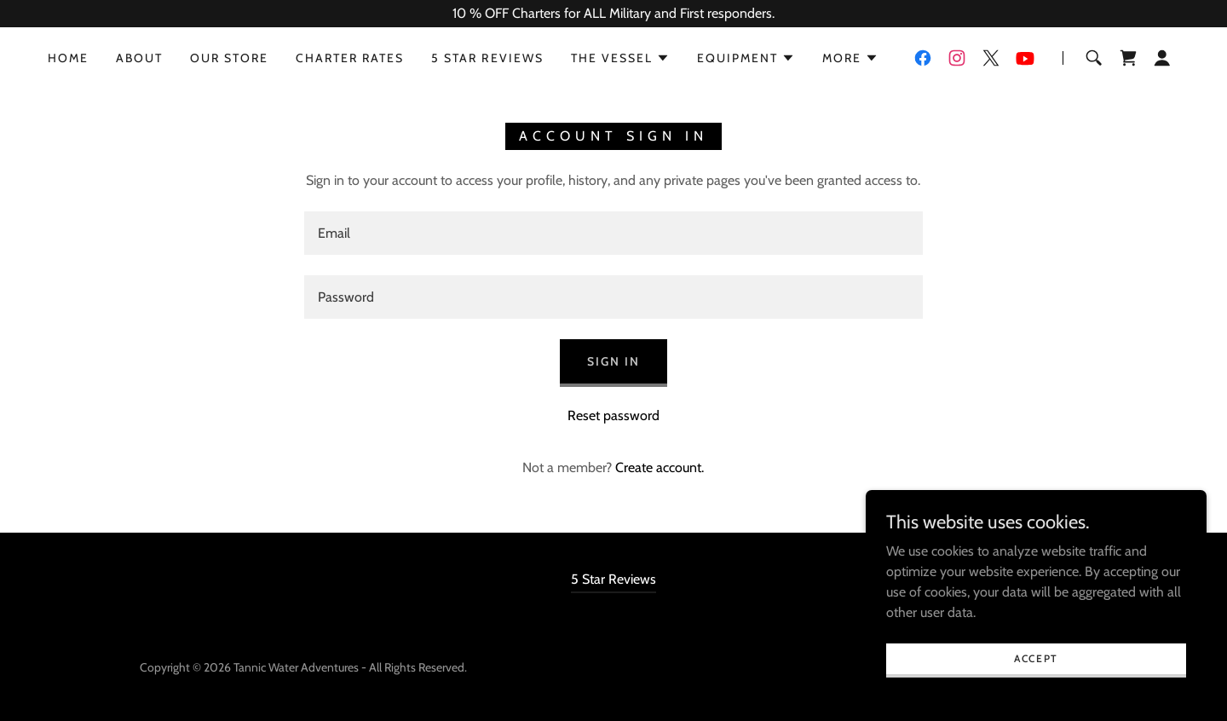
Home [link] (68, 58)
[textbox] (613, 233)
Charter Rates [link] (350, 58)
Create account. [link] (659, 467)
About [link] (139, 58)
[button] (620, 58)
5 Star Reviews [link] (487, 58)
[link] (923, 58)
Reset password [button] (613, 415)
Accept (1036, 658)
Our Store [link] (229, 58)
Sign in (613, 361)
